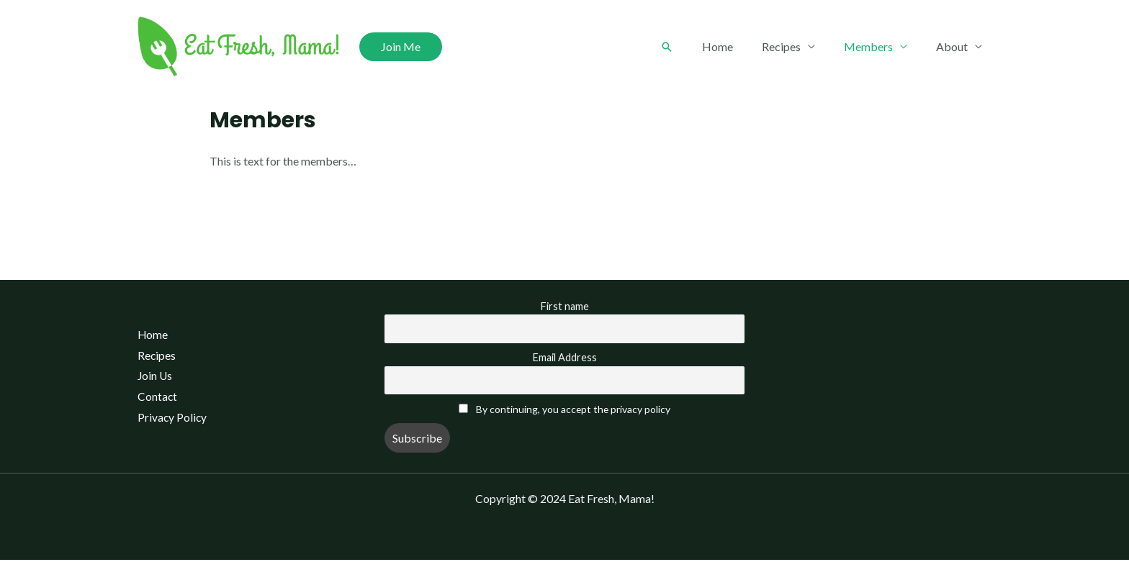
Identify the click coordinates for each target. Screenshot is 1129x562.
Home (737, 46)
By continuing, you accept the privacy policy (573, 411)
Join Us (150, 377)
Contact (152, 398)
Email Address (565, 359)
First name (565, 306)
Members (877, 46)
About (955, 46)
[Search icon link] (689, 46)
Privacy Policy (167, 420)
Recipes (795, 46)
